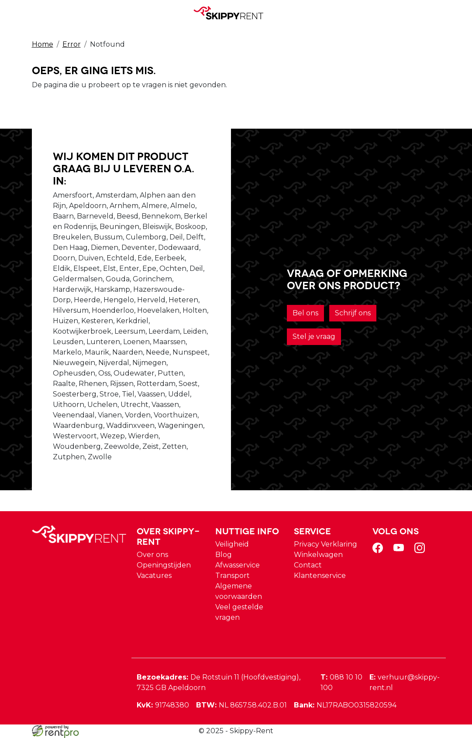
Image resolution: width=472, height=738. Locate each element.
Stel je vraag (314, 336)
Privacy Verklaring (325, 544)
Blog (223, 554)
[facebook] (379, 551)
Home (42, 44)
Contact (308, 565)
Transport (232, 575)
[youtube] (400, 551)
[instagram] (421, 551)
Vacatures (154, 575)
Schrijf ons (353, 313)
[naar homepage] (232, 12)
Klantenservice (320, 575)
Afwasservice (237, 565)
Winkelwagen (318, 554)
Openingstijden (164, 565)
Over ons (152, 554)
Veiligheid (232, 544)
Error (71, 44)
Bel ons (305, 313)
